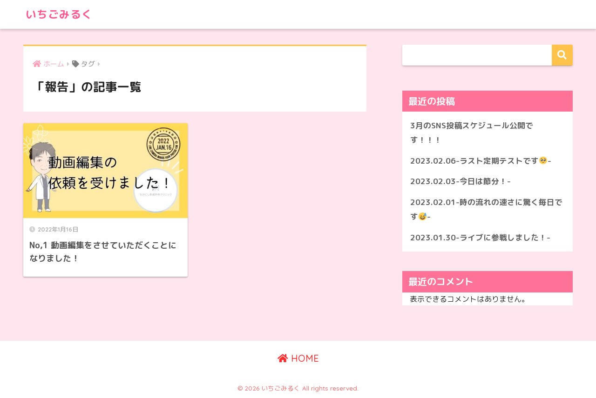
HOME (298, 358)
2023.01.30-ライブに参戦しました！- (480, 237)
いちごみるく (59, 14)
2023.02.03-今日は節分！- (460, 181)
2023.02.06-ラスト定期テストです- (480, 160)
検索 (562, 55)
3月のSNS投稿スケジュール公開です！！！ (471, 132)
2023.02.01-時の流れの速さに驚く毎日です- (486, 209)
